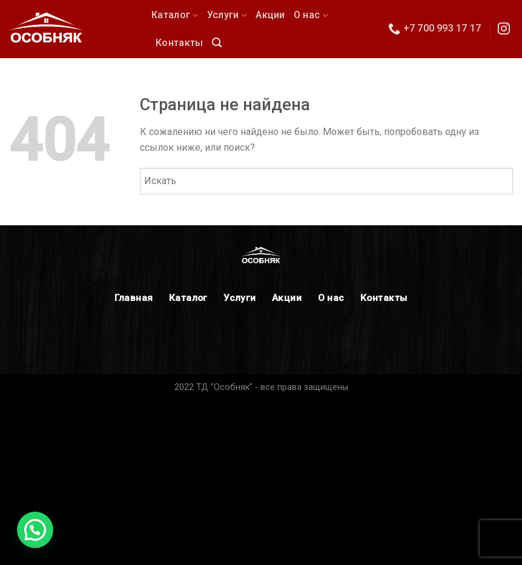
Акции (270, 15)
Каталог (175, 15)
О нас (311, 15)
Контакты (179, 42)
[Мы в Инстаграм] (504, 29)
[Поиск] (217, 43)
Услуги (227, 15)
